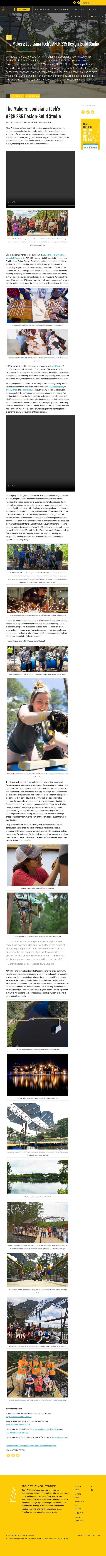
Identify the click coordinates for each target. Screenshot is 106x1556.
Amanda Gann (46, 136)
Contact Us (79, 1527)
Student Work (32, 136)
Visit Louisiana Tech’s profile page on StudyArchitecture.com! (31, 1460)
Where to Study (78, 1502)
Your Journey (78, 1521)
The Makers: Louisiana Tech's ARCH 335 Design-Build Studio (37, 122)
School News (22, 136)
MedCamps (57, 380)
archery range (11, 404)
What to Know (78, 1509)
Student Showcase (79, 1532)
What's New (79, 1515)
